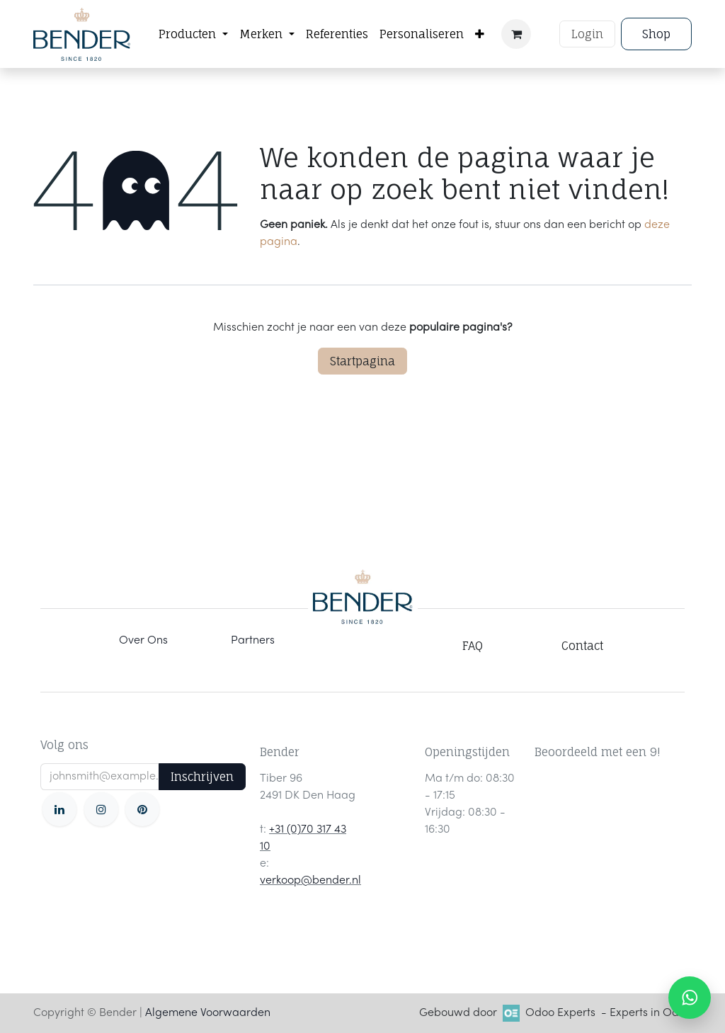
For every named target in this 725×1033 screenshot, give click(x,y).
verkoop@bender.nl (310, 880)
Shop (656, 34)
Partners (253, 640)
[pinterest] (142, 809)
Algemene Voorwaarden (207, 1013)
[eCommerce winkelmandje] (516, 34)
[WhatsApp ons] (689, 997)
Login (587, 34)
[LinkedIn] (59, 809)
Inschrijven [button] (202, 777)
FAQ (472, 646)
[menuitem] (193, 34)
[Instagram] (101, 809)
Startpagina (362, 361)
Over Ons (143, 640)
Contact (582, 646)
